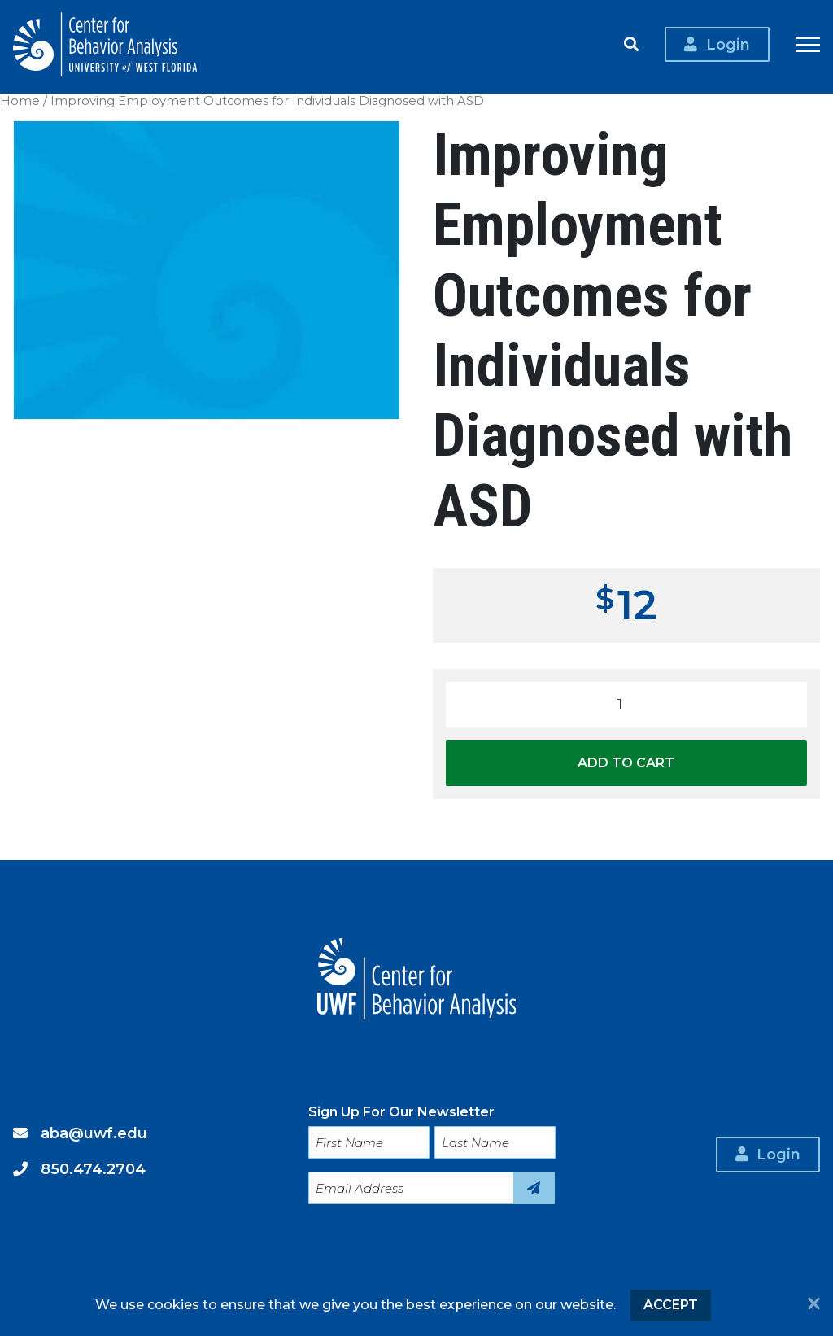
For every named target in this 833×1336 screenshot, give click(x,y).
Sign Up (534, 1180)
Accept (670, 1304)
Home (20, 101)
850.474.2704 (93, 1159)
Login (728, 46)
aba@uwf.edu (94, 1124)
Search (631, 47)
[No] (814, 1305)
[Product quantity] (626, 704)
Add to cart (626, 763)
